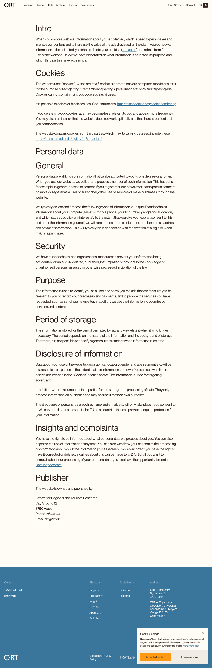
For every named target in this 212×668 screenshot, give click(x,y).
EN (205, 5)
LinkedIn (124, 590)
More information (191, 645)
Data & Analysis (56, 5)
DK (200, 5)
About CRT (95, 612)
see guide (129, 49)
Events (72, 5)
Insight (93, 601)
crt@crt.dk (10, 596)
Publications (96, 596)
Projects (94, 590)
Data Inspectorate (49, 465)
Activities (94, 618)
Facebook (125, 596)
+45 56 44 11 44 (13, 590)
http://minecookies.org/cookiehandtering (146, 104)
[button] (87, 5)
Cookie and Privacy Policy (100, 657)
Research (28, 5)
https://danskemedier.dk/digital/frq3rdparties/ (69, 138)
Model (40, 5)
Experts (94, 607)
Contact (190, 5)
